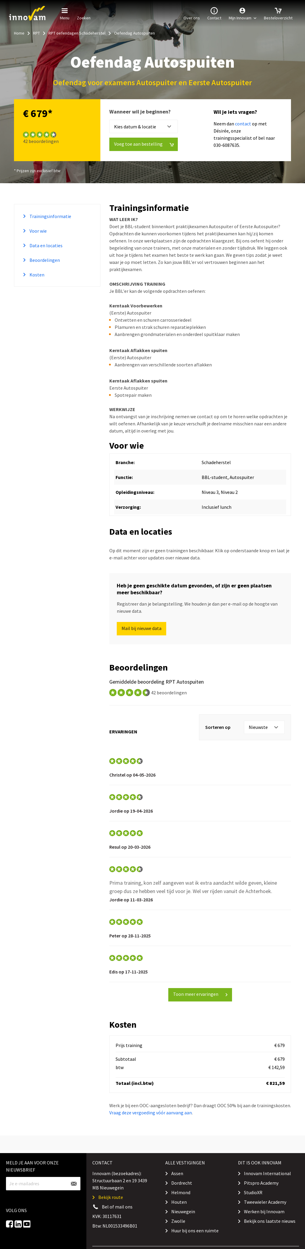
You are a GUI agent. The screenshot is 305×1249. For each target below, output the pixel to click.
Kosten (36, 275)
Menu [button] (64, 13)
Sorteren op (218, 727)
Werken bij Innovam (264, 1211)
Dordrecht (181, 1183)
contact (243, 124)
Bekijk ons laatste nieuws (269, 1221)
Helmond (180, 1192)
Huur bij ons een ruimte (195, 1231)
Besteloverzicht (278, 13)
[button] (242, 13)
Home (19, 33)
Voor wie (38, 231)
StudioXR (253, 1192)
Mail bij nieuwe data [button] (141, 628)
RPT (36, 33)
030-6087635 (226, 145)
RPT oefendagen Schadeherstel (77, 33)
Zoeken (84, 13)
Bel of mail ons (117, 1207)
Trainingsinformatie (50, 216)
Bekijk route (110, 1197)
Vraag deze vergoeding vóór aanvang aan (150, 1113)
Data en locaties (46, 245)
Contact (214, 13)
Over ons (191, 13)
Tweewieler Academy (265, 1202)
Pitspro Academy (261, 1183)
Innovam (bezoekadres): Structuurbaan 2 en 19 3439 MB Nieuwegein (119, 1180)
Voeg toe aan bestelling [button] (144, 144)
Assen (177, 1173)
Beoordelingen (44, 260)
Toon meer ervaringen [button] (200, 994)
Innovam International (267, 1173)
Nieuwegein (183, 1211)
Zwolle (178, 1221)
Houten (179, 1202)
